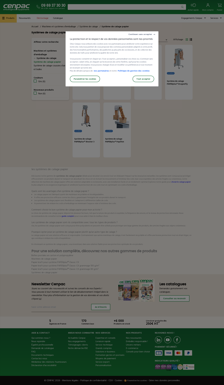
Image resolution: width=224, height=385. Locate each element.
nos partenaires (101, 70)
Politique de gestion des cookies (134, 70)
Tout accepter (143, 79)
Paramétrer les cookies (85, 79)
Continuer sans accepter (140, 34)
